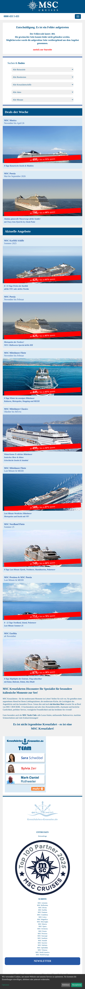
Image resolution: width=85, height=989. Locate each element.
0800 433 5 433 (11, 16)
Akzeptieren (76, 985)
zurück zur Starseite (42, 49)
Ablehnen (65, 985)
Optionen (5, 985)
